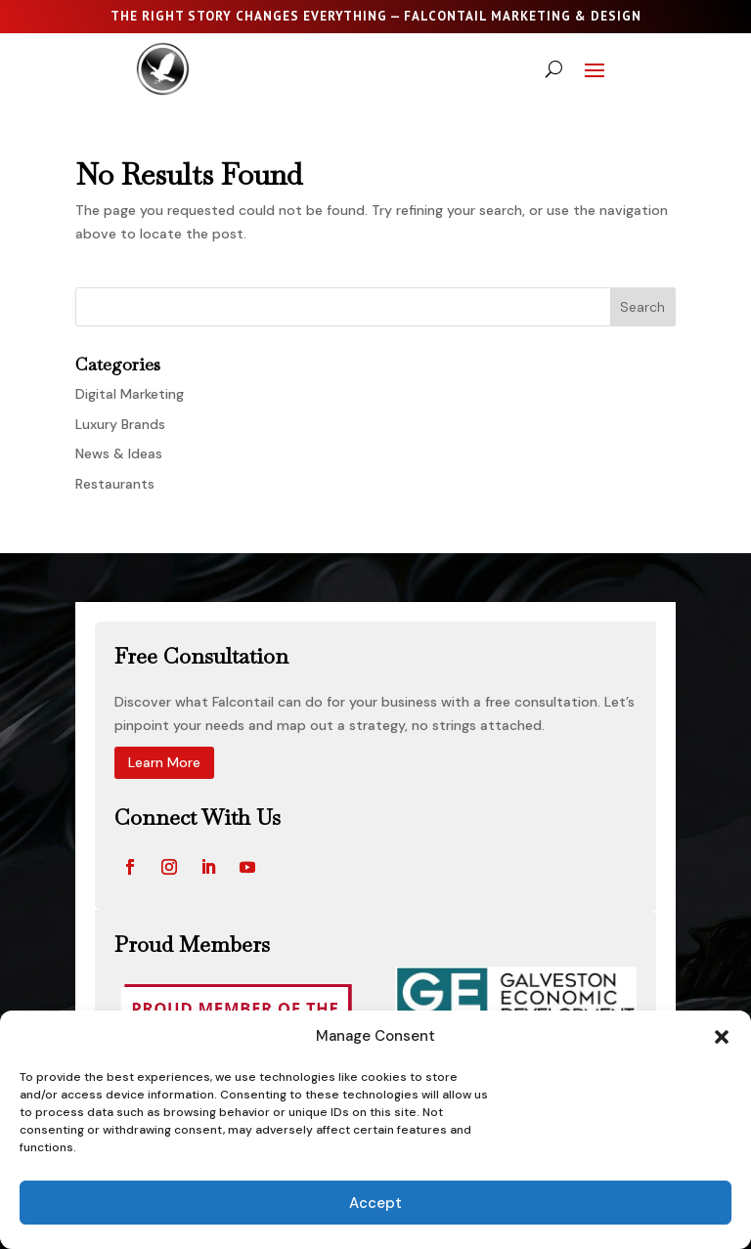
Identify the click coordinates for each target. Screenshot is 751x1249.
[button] (721, 1037)
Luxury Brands (120, 424)
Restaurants (115, 484)
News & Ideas (118, 453)
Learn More (164, 762)
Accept (375, 1203)
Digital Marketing (129, 394)
